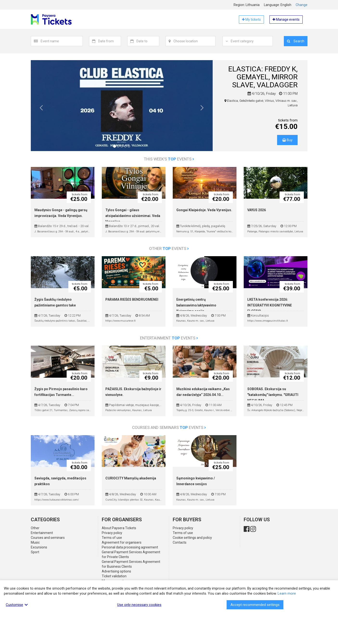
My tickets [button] (251, 19)
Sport (35, 552)
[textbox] (62, 41)
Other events (169, 248)
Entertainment (42, 533)
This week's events (169, 159)
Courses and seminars (48, 538)
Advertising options (116, 571)
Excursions (39, 547)
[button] (41, 109)
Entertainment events (169, 338)
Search (295, 41)
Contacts (179, 542)
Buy (287, 140)
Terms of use (112, 538)
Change (301, 5)
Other (35, 528)
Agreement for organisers (121, 542)
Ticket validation (114, 576)
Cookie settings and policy (192, 538)
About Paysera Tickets (119, 528)
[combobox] (62, 41)
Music (35, 542)
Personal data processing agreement (130, 547)
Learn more (287, 593)
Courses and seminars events (169, 427)
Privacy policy (112, 533)
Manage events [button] (286, 19)
